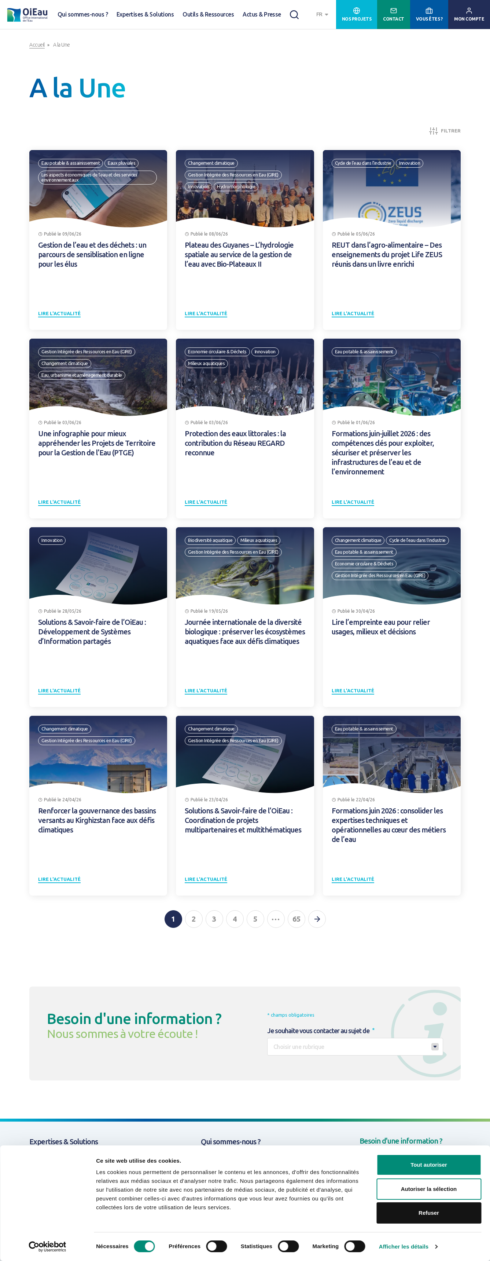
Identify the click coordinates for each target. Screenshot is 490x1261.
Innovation (198, 186)
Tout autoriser (428, 1165)
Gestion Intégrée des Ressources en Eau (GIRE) (233, 174)
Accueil (37, 45)
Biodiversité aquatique (210, 540)
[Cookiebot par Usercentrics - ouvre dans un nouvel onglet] (47, 1246)
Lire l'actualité (59, 313)
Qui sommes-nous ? (83, 14)
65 (296, 919)
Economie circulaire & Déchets (217, 351)
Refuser (429, 1213)
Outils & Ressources (208, 14)
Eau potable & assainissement (70, 162)
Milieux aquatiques (206, 363)
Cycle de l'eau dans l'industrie (363, 162)
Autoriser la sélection (429, 1189)
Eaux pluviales (121, 162)
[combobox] (323, 14)
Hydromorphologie (236, 186)
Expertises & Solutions (145, 14)
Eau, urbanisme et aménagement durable (81, 375)
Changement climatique (211, 162)
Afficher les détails (403, 1246)
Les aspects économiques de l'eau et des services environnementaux (89, 177)
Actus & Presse (262, 14)
